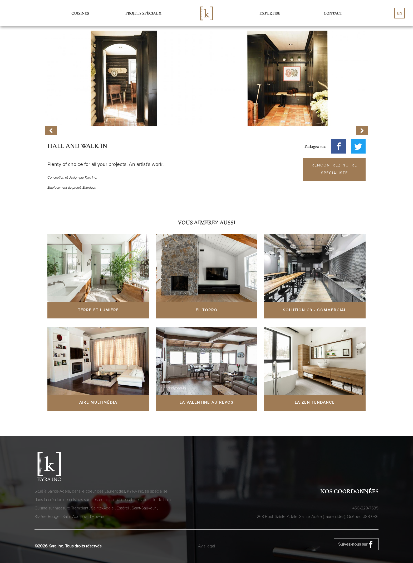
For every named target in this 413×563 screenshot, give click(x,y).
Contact (333, 13)
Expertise (269, 13)
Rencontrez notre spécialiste (334, 169)
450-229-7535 (365, 508)
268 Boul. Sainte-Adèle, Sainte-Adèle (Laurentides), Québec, (317, 516)
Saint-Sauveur (144, 508)
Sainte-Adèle (103, 508)
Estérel (123, 508)
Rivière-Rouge (48, 516)
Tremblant (80, 508)
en (399, 13)
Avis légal (206, 546)
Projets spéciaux (143, 13)
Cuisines (80, 13)
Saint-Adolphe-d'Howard (84, 516)
